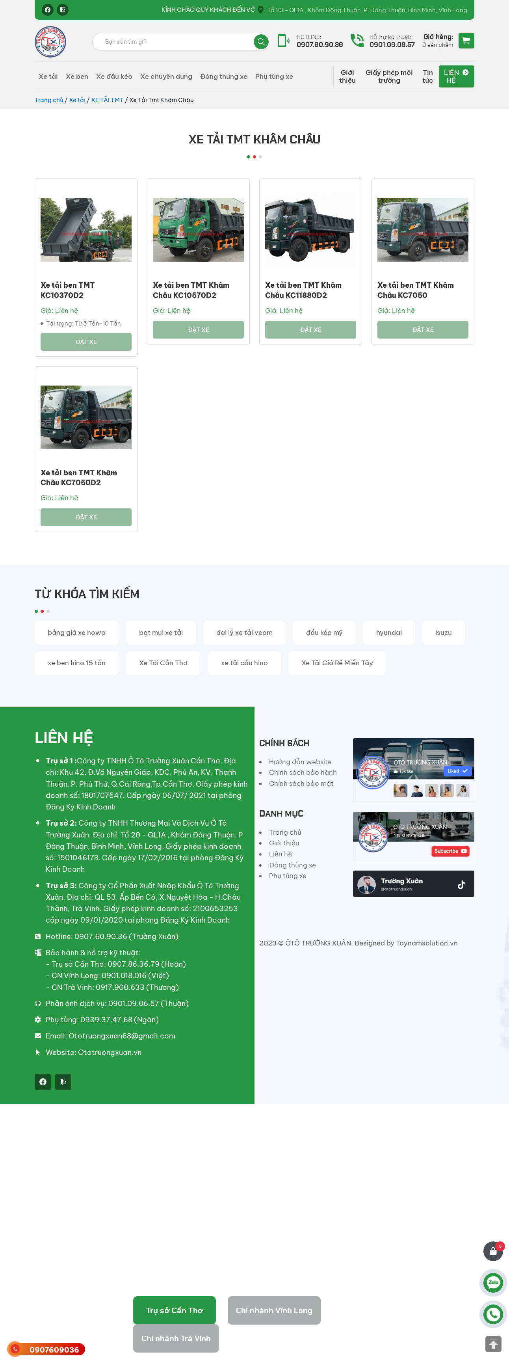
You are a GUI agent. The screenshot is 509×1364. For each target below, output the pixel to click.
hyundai (389, 632)
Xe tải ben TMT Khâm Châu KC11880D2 (303, 290)
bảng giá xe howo (77, 632)
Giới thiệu (347, 76)
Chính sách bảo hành (303, 772)
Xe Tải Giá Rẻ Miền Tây (337, 663)
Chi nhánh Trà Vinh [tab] (176, 1338)
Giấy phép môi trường (389, 76)
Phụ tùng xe (274, 76)
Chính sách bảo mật (301, 783)
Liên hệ (451, 76)
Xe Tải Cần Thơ (163, 663)
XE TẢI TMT (107, 100)
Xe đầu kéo (114, 76)
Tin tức (427, 76)
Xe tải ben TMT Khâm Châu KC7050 (415, 290)
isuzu (443, 632)
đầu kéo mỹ (324, 632)
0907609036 (54, 1350)
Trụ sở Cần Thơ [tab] (174, 1310)
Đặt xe (86, 342)
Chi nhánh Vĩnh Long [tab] (274, 1310)
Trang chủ (49, 100)
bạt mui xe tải (161, 632)
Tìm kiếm (261, 41)
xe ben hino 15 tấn (77, 663)
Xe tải (48, 76)
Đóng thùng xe (223, 76)
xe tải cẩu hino (244, 663)
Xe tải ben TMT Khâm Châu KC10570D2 (191, 290)
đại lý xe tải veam (244, 632)
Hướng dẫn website (300, 761)
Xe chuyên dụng (166, 76)
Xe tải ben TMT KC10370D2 (68, 290)
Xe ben (77, 76)
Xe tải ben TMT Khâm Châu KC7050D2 (79, 477)
